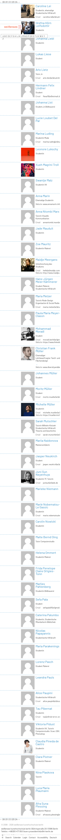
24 (16, 2)
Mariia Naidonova (47, 440)
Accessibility (42, 837)
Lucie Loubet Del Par (47, 119)
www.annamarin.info (51, 204)
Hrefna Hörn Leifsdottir (43, 24)
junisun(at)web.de (50, 483)
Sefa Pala (42, 599)
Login (25, 837)
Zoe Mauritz (43, 244)
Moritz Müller (44, 388)
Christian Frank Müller (45, 349)
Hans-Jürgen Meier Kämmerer (46, 280)
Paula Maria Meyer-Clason (48, 314)
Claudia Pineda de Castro (47, 742)
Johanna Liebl (45, 38)
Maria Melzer (44, 296)
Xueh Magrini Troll (47, 164)
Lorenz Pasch (44, 661)
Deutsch (53, 837)
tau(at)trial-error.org (52, 717)
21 (7, 2)
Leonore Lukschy (47, 149)
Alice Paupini (44, 693)
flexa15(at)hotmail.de (52, 96)
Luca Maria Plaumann (42, 789)
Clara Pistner (44, 756)
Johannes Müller (46, 373)
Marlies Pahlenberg (43, 585)
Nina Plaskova (45, 772)
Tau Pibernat (44, 708)
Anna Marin (43, 196)
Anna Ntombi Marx (47, 211)
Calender (17, 837)
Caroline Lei (43, 6)
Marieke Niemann (47, 489)
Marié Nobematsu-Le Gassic (48, 506)
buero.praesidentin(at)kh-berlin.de (38, 831)
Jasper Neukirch (46, 456)
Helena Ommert (46, 552)
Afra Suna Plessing (42, 805)
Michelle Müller (45, 404)
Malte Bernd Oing (47, 537)
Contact (32, 837)
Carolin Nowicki (46, 521)
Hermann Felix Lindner (45, 86)
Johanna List (44, 102)
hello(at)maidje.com (51, 270)
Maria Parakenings (47, 646)
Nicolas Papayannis (43, 632)
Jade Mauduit (44, 228)
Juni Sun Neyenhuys (43, 473)
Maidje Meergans (46, 259)
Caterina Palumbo (47, 615)
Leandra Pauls (45, 677)
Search (8, 837)
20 (3, 2)
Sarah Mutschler (46, 421)
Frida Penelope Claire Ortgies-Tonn (45, 571)
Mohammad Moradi (43, 330)
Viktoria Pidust (45, 724)
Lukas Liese (43, 54)
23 (13, 2)
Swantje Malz (44, 180)
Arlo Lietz (42, 69)
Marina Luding (45, 133)
